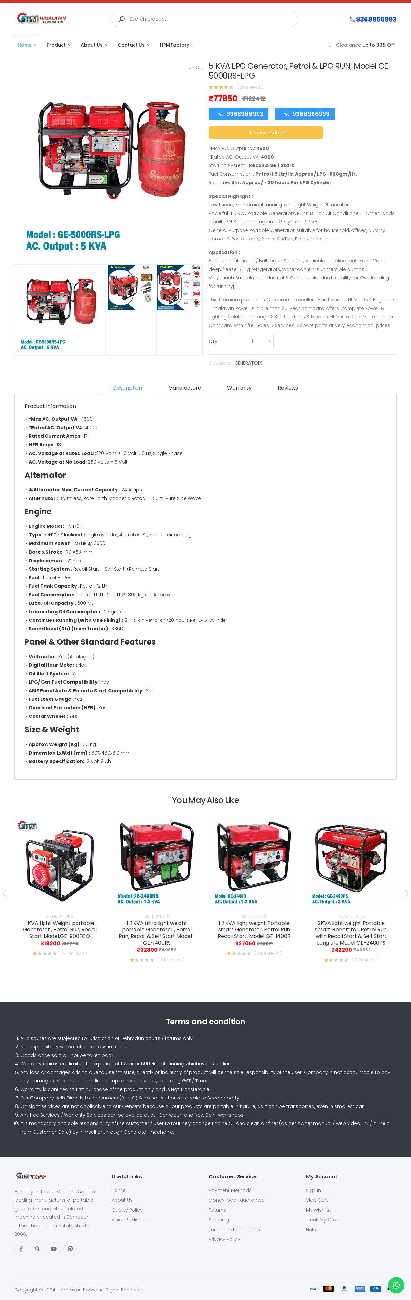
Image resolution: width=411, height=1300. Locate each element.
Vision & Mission (130, 1219)
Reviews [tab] (288, 388)
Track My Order (323, 1219)
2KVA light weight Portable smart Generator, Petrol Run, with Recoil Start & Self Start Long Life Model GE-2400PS (351, 932)
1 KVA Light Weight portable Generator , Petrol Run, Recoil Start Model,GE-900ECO (60, 929)
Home (24, 45)
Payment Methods (230, 1190)
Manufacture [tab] (184, 388)
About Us (91, 45)
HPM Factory (174, 45)
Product (56, 45)
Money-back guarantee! (237, 1200)
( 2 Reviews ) (250, 87)
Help (311, 1229)
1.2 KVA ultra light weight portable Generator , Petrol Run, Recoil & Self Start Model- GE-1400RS (157, 932)
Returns (217, 1210)
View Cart (317, 1200)
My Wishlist (318, 1210)
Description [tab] (127, 388)
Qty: (213, 341)
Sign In (313, 1190)
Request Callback (269, 132)
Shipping (219, 1219)
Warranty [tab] (239, 388)
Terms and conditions (234, 1229)
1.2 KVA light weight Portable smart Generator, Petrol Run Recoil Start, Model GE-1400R (254, 929)
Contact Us (131, 45)
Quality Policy (127, 1210)
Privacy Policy (224, 1239)
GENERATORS (249, 363)
